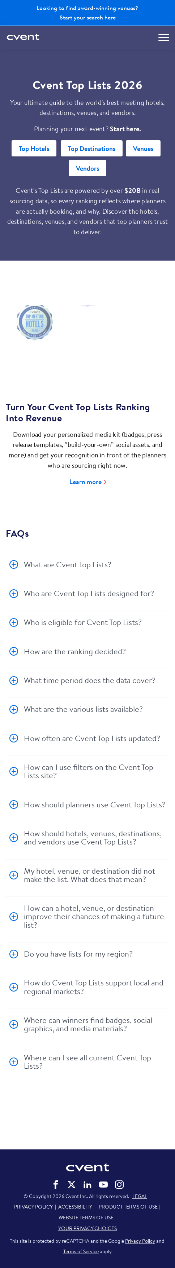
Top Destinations (91, 148)
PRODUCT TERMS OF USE (128, 1206)
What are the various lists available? (83, 709)
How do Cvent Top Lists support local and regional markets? (93, 986)
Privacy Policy (140, 1241)
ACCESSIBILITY (75, 1206)
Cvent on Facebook (55, 1184)
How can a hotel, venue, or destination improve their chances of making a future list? (94, 916)
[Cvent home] (23, 37)
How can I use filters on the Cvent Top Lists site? (88, 771)
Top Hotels (34, 148)
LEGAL (139, 1196)
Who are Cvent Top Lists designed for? (89, 593)
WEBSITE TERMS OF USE (86, 1217)
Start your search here (88, 17)
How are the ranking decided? (75, 651)
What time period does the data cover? (89, 680)
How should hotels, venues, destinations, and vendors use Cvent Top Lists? (93, 837)
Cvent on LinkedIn (87, 1184)
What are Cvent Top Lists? (67, 564)
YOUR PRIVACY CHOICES (87, 1228)
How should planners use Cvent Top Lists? (95, 804)
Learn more (85, 481)
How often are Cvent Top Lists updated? (92, 738)
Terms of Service (81, 1251)
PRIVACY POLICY (33, 1206)
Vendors (87, 168)
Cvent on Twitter (71, 1184)
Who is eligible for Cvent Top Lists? (83, 622)
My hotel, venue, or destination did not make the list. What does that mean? (89, 875)
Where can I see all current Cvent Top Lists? (87, 1061)
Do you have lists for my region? (78, 953)
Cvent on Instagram (119, 1184)
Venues (143, 148)
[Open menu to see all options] (163, 37)
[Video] (87, 342)
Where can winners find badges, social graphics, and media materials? (88, 1024)
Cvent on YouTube (103, 1184)
